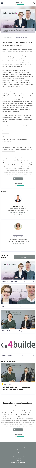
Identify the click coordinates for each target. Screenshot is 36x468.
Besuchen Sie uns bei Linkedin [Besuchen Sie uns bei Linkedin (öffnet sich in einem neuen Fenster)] (18, 462)
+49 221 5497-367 (18, 214)
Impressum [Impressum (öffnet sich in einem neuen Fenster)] (18, 458)
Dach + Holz (14, 149)
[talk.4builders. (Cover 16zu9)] (18, 270)
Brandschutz (9, 147)
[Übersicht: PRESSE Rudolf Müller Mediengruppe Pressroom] (17, 3)
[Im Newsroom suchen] (34, 3)
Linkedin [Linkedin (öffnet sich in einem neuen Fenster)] (18, 247)
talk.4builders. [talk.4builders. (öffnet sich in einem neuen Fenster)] (5, 133)
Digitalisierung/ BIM (10, 151)
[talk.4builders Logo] (18, 344)
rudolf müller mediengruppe (19, 147)
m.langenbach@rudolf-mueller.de (18, 212)
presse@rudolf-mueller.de (18, 243)
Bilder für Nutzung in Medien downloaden (24, 256)
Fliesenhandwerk (6, 149)
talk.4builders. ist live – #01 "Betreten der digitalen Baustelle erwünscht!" (16, 388)
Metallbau (29, 147)
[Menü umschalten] (2, 3)
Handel (4, 147)
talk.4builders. (7, 51)
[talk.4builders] (18, 294)
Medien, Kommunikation (8, 139)
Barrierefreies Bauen (22, 149)
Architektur (17, 139)
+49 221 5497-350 (18, 245)
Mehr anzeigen (18, 178)
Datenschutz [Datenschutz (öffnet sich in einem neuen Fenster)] (18, 460)
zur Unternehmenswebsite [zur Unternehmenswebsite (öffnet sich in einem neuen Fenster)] (18, 456)
